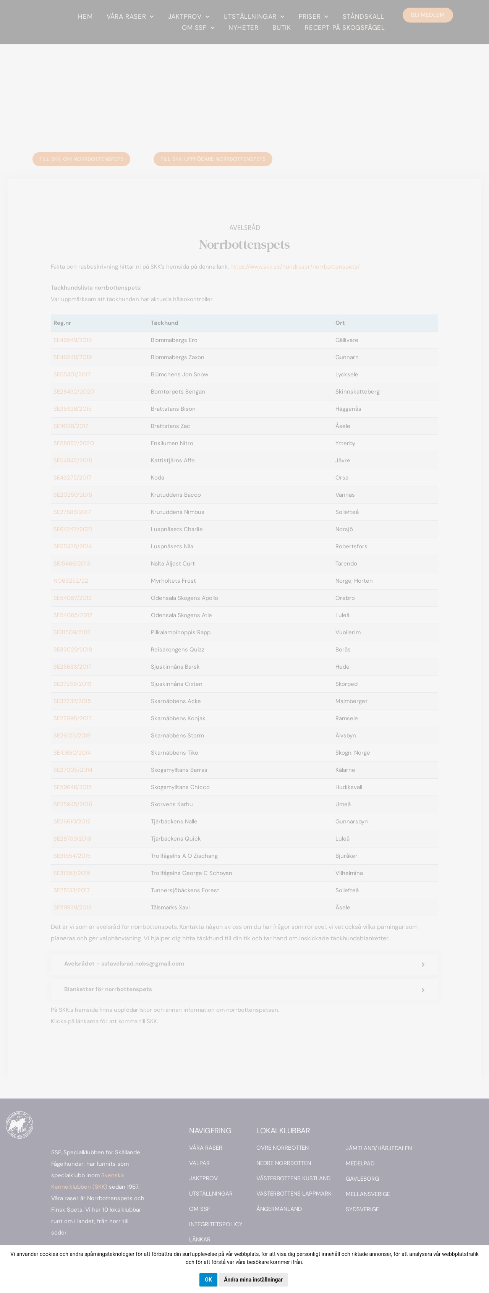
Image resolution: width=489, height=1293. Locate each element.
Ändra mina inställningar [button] (253, 1280)
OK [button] (208, 1280)
